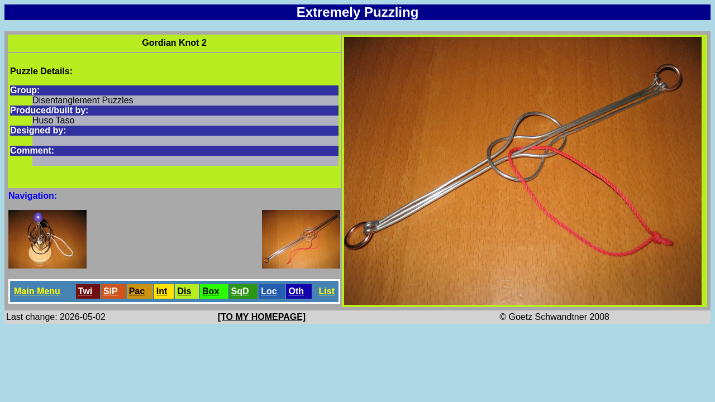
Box (210, 291)
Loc (269, 291)
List (327, 291)
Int (162, 291)
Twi (85, 291)
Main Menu (37, 291)
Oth (296, 291)
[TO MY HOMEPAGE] (262, 317)
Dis (184, 291)
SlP (110, 291)
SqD (240, 291)
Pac (137, 291)
